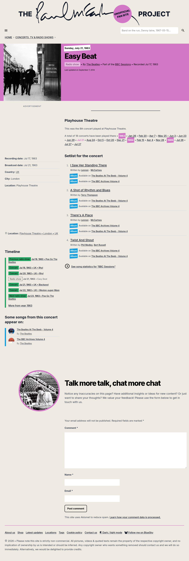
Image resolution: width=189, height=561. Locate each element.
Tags (61, 532)
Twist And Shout (82, 240)
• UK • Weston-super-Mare (39, 290)
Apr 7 (152, 135)
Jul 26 (179, 140)
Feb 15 (140, 140)
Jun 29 (71, 140)
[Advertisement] (32, 129)
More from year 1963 (20, 305)
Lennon (85, 170)
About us (10, 532)
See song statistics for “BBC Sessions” (93, 266)
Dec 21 (120, 140)
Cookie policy (74, 532)
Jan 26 (132, 135)
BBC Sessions (123, 64)
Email (69, 490)
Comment (71, 427)
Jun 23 (182, 135)
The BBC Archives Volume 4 (31, 339)
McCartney (96, 170)
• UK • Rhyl (31, 267)
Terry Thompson (89, 195)
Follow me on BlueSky (139, 532)
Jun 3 (172, 135)
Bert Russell (100, 245)
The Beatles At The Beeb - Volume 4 (35, 329)
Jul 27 (68, 144)
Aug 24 (90, 140)
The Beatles (93, 64)
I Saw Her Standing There (88, 165)
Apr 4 (150, 140)
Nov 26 (160, 140)
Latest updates (34, 532)
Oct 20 (110, 140)
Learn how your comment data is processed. (135, 517)
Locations (50, 532)
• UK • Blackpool (34, 284)
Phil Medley (87, 245)
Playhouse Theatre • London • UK (39, 233)
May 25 (162, 135)
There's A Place (81, 215)
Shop (20, 532)
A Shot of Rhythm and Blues (90, 190)
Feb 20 (143, 135)
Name (69, 474)
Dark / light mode (111, 532)
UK (17, 171)
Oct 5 (101, 140)
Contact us (91, 532)
